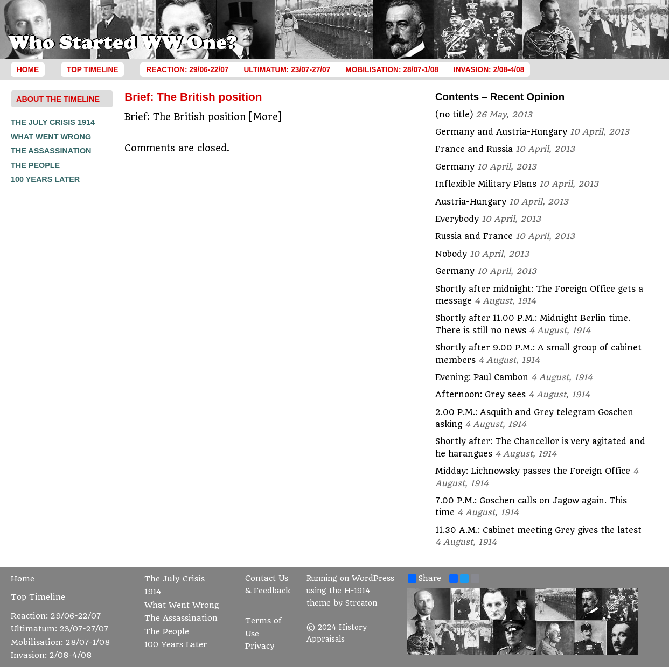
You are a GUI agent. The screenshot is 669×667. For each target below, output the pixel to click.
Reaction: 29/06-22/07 (187, 70)
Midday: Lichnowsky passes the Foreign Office (532, 471)
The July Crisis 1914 (53, 122)
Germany (455, 167)
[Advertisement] (54, 348)
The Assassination (51, 150)
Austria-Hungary (470, 202)
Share (424, 578)
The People (35, 165)
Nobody (451, 254)
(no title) (454, 115)
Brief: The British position (193, 96)
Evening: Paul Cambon (481, 377)
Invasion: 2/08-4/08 (489, 70)
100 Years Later (45, 179)
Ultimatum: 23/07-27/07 (286, 70)
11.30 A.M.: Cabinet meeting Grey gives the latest (538, 530)
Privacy (260, 646)
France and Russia (474, 149)
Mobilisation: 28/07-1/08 (391, 70)
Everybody (457, 219)
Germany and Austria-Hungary (501, 132)
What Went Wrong (51, 136)
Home (28, 70)
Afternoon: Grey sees (480, 394)
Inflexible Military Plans (485, 184)
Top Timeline (92, 70)
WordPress (373, 578)
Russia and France (474, 236)
